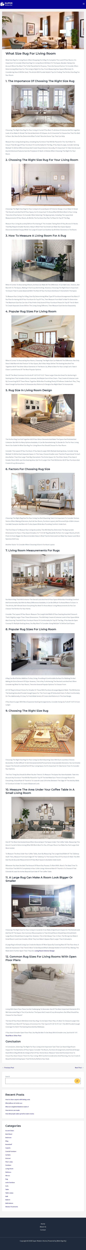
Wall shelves (9, 1205)
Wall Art (7, 1201)
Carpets (7, 1149)
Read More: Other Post (13, 1037)
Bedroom (8, 1139)
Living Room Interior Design (45, 952)
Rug (6, 1180)
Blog (6, 1142)
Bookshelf (8, 1146)
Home (43, 1224)
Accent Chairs (9, 1132)
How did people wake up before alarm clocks (19, 1115)
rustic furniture (10, 1184)
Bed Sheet (8, 1135)
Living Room (9, 1170)
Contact (43, 1230)
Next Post (79, 1069)
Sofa (6, 1187)
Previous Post (8, 1069)
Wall (6, 1198)
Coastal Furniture (10, 1153)
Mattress (8, 1173)
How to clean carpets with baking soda (17, 1101)
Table (7, 1191)
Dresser (8, 1160)
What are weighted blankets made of (17, 1108)
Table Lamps (9, 1194)
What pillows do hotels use (13, 1104)
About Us (43, 1227)
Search (7, 1078)
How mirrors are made (12, 1112)
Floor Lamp (9, 1163)
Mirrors (7, 1177)
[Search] (77, 1082)
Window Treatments (11, 1208)
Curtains (8, 1156)
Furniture (8, 1167)
